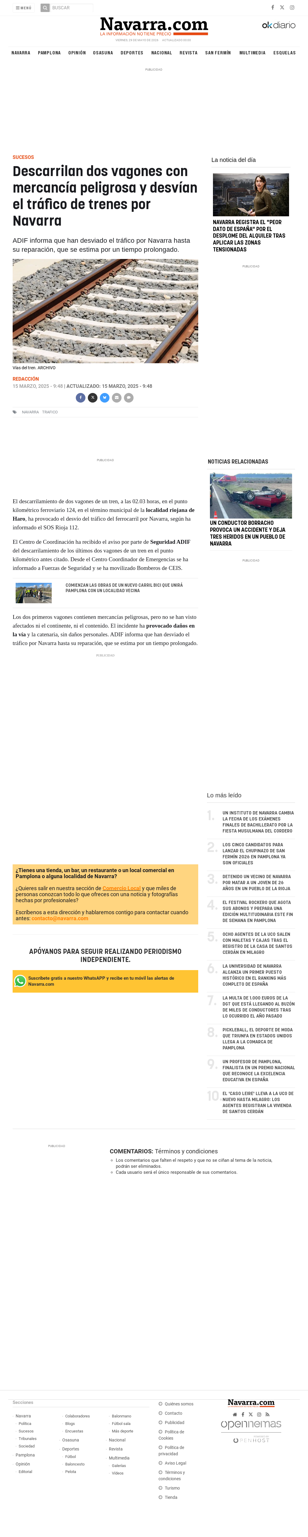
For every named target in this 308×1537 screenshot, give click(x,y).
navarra (30, 412)
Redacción (26, 379)
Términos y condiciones (186, 1151)
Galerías (119, 1465)
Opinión (77, 52)
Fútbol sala (121, 1423)
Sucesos (26, 1431)
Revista (189, 52)
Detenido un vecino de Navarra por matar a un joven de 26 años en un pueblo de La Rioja (257, 883)
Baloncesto (75, 1464)
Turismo (172, 1488)
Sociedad (27, 1446)
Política (25, 1423)
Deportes (132, 52)
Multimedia (252, 52)
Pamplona (49, 52)
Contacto (173, 1413)
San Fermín (218, 52)
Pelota (70, 1471)
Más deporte (122, 1431)
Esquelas (284, 52)
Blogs (70, 1423)
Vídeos (118, 1473)
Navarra (20, 52)
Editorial (25, 1471)
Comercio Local (122, 888)
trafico (50, 412)
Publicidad (174, 1422)
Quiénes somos (179, 1404)
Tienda (171, 1497)
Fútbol (70, 1456)
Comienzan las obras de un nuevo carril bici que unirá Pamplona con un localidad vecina (124, 588)
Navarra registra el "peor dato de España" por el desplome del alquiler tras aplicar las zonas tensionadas (249, 236)
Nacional (161, 52)
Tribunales (28, 1438)
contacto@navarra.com (60, 918)
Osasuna (103, 52)
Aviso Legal (175, 1463)
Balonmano (121, 1416)
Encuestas (74, 1431)
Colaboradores (77, 1416)
